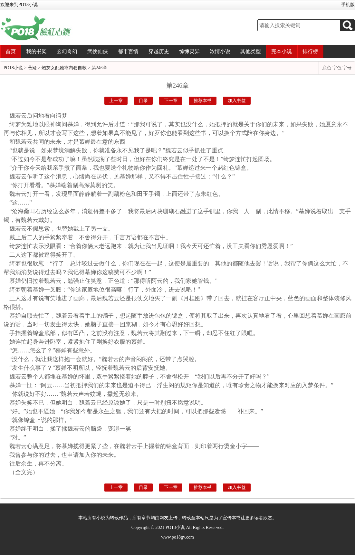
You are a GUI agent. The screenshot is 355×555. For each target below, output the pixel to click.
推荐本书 (203, 100)
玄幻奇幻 (67, 51)
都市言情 (128, 51)
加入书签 (237, 100)
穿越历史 (159, 51)
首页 (10, 51)
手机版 (348, 4)
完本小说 (281, 51)
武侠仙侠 (97, 51)
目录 (143, 100)
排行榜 (310, 51)
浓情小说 (220, 51)
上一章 (116, 100)
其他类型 (250, 51)
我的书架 (36, 51)
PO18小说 (13, 67)
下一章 (171, 100)
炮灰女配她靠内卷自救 (64, 67)
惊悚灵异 (189, 51)
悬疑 (32, 67)
